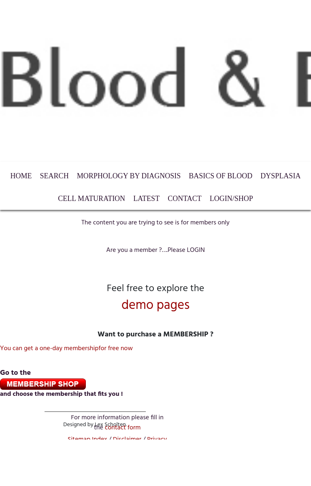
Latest (146, 198)
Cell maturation (91, 198)
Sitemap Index (87, 439)
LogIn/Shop (231, 198)
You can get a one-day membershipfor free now (66, 348)
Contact (185, 198)
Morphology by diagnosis (129, 176)
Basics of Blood (220, 176)
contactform (123, 428)
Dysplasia (280, 176)
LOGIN (195, 250)
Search (54, 176)
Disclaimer (127, 439)
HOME (21, 176)
